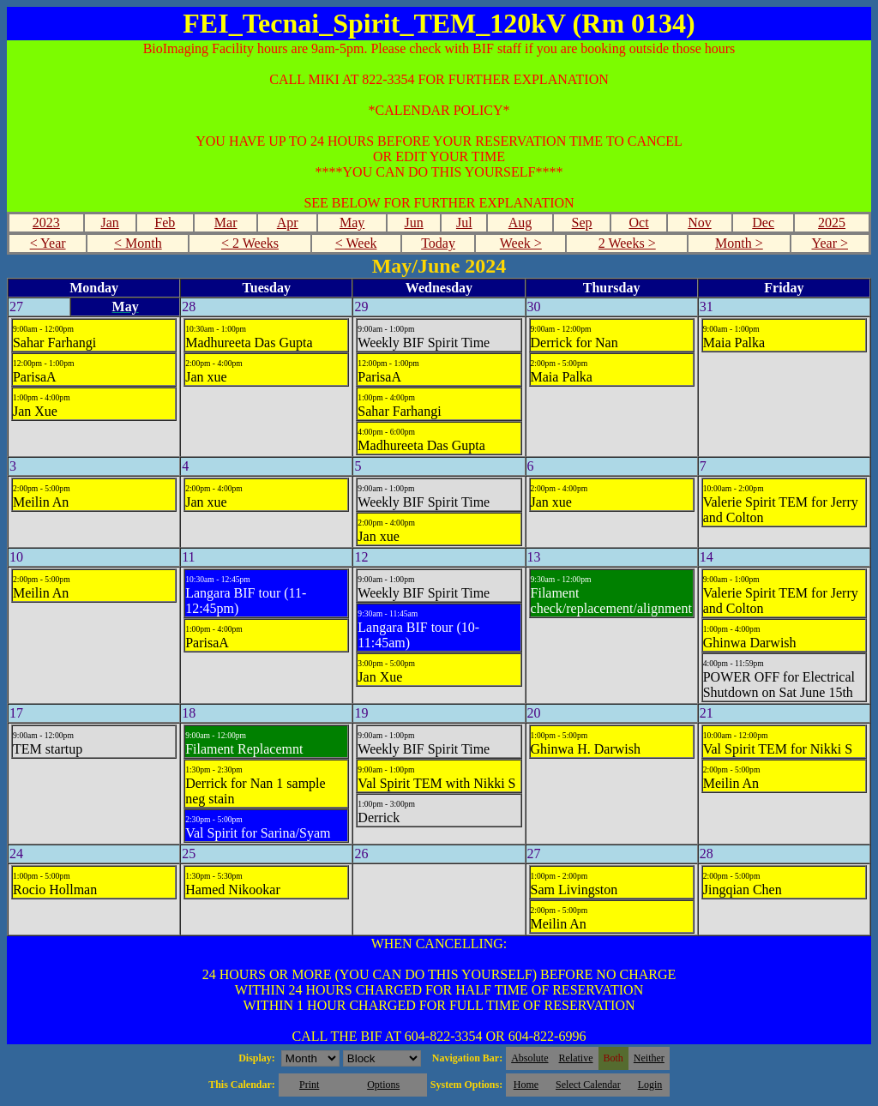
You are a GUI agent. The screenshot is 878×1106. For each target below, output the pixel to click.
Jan (109, 222)
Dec (763, 222)
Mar (226, 222)
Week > (521, 243)
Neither (649, 1058)
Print (309, 1085)
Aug (520, 222)
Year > (829, 243)
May (352, 222)
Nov (700, 222)
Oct (638, 222)
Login (650, 1085)
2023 (46, 222)
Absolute (529, 1058)
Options (383, 1085)
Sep (582, 222)
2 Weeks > (627, 243)
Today (438, 243)
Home (526, 1085)
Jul (464, 222)
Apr (287, 222)
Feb (164, 222)
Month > (739, 243)
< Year (48, 243)
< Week (356, 243)
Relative (576, 1058)
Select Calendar (588, 1085)
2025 (831, 222)
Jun (414, 222)
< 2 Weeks (250, 243)
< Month (138, 243)
